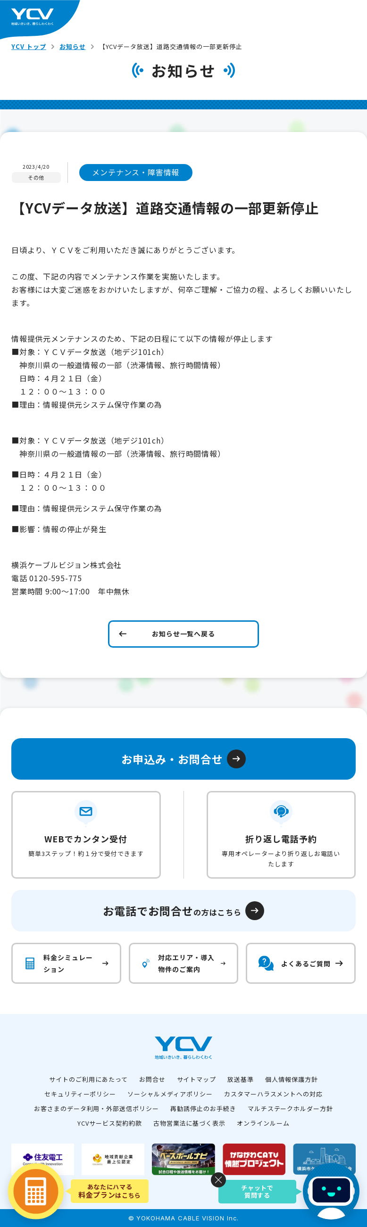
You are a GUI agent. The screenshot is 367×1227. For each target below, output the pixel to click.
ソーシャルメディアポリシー (169, 1093)
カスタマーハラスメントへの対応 (273, 1093)
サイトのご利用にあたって (88, 1079)
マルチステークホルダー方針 (290, 1108)
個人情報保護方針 (291, 1079)
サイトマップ (197, 1079)
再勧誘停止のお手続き (203, 1108)
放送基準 (240, 1079)
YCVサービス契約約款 (109, 1123)
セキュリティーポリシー (80, 1093)
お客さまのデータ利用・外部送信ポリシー (96, 1108)
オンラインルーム (263, 1123)
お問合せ (152, 1079)
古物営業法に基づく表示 (189, 1123)
